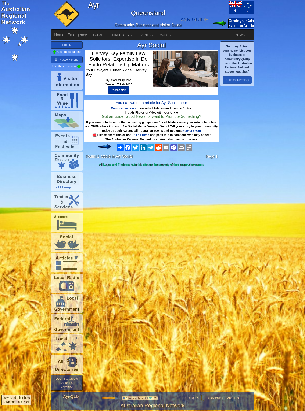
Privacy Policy (213, 398)
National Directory (237, 80)
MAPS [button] (165, 35)
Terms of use (191, 398)
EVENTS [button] (146, 35)
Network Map (191, 130)
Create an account (124, 108)
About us (233, 398)
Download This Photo (16, 402)
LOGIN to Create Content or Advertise (66, 383)
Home (59, 35)
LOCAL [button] (99, 35)
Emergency (77, 35)
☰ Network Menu (66, 59)
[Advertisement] (151, 201)
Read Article (118, 90)
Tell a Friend (140, 135)
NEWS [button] (242, 35)
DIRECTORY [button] (122, 35)
